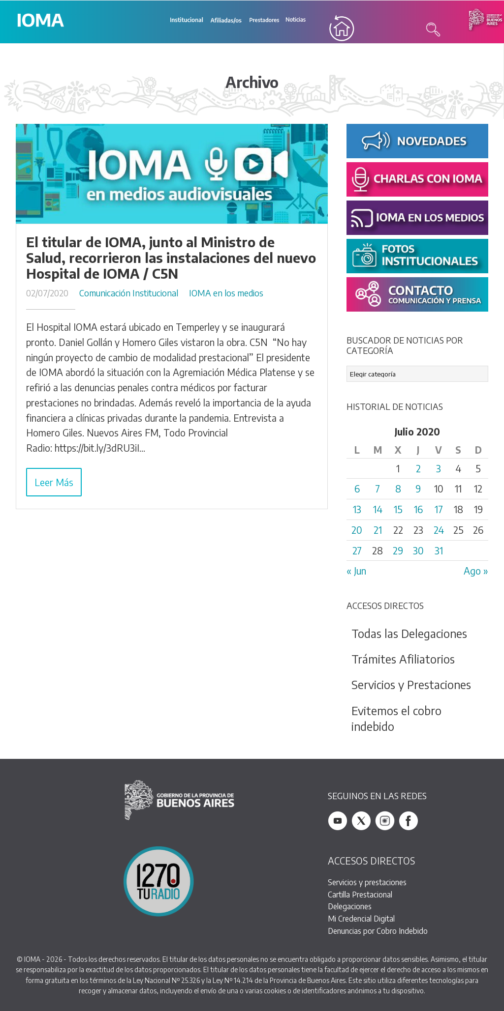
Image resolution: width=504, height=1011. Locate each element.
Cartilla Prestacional (360, 894)
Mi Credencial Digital (361, 919)
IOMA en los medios (226, 293)
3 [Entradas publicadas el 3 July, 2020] (438, 468)
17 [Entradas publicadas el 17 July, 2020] (439, 510)
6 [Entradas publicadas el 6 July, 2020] (357, 489)
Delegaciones (350, 906)
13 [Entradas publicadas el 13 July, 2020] (357, 510)
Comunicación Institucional (128, 293)
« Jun (356, 571)
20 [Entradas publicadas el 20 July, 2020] (356, 530)
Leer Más (53, 482)
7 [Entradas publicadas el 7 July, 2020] (377, 489)
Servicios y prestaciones (367, 882)
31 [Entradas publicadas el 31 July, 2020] (439, 550)
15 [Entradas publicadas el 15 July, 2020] (398, 510)
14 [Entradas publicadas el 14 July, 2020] (377, 510)
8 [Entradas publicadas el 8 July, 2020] (398, 489)
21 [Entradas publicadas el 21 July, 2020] (378, 530)
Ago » (476, 571)
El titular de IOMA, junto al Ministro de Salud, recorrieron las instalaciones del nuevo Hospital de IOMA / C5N (171, 257)
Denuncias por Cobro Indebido (378, 930)
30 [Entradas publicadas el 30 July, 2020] (418, 550)
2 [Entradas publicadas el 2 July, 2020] (418, 468)
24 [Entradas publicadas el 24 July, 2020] (439, 530)
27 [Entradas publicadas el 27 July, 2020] (357, 550)
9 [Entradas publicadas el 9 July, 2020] (418, 489)
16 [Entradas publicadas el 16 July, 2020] (418, 510)
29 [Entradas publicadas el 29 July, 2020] (398, 550)
